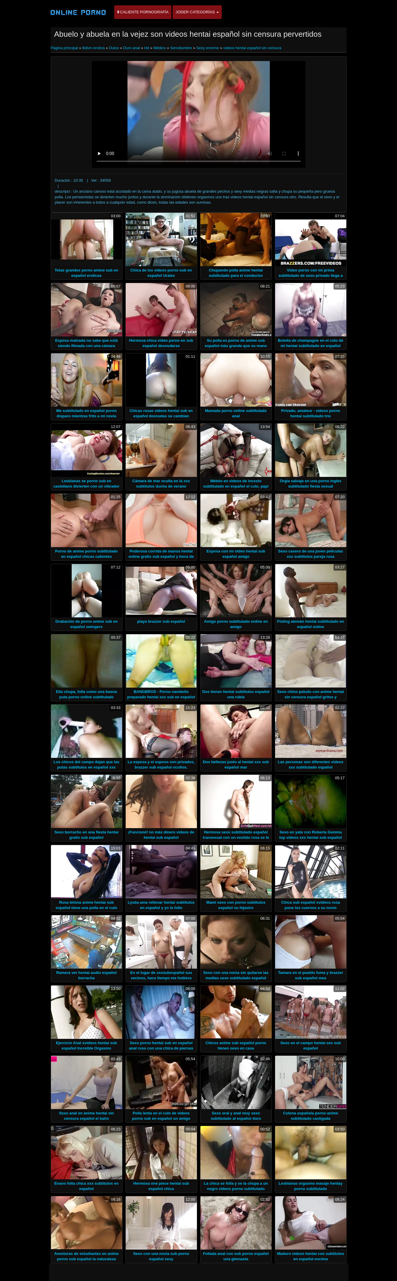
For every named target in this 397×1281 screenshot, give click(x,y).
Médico (159, 48)
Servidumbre (181, 48)
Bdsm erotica (93, 48)
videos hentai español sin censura (252, 48)
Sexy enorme (207, 48)
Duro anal (131, 48)
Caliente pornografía (143, 12)
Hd (146, 48)
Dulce (114, 48)
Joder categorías (197, 12)
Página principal (65, 48)
